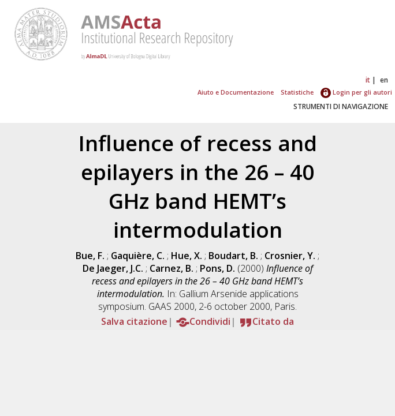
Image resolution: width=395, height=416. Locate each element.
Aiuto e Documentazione (236, 92)
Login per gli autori (356, 92)
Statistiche (297, 92)
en (384, 80)
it (368, 80)
